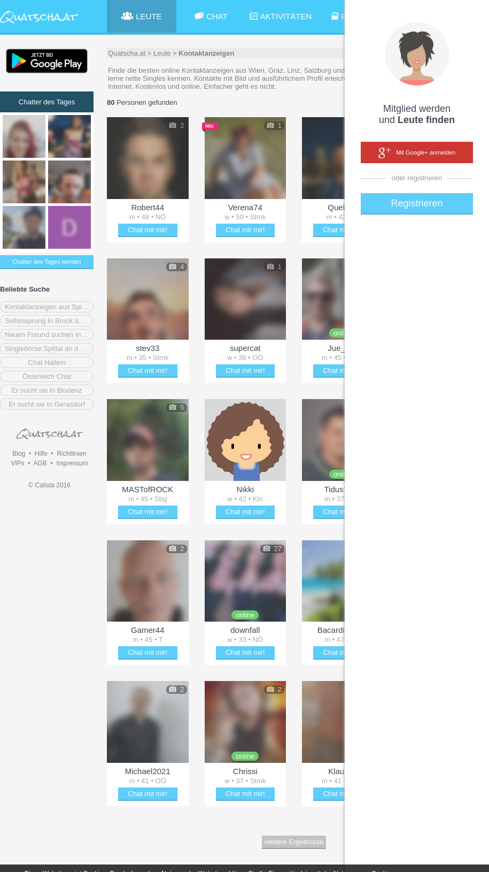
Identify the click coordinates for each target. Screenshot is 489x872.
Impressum (72, 463)
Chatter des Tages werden (46, 261)
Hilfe (41, 453)
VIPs (17, 463)
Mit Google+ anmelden (416, 153)
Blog (18, 453)
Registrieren (417, 203)
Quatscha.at (126, 53)
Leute (162, 53)
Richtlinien (71, 453)
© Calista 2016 (49, 485)
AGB (39, 463)
